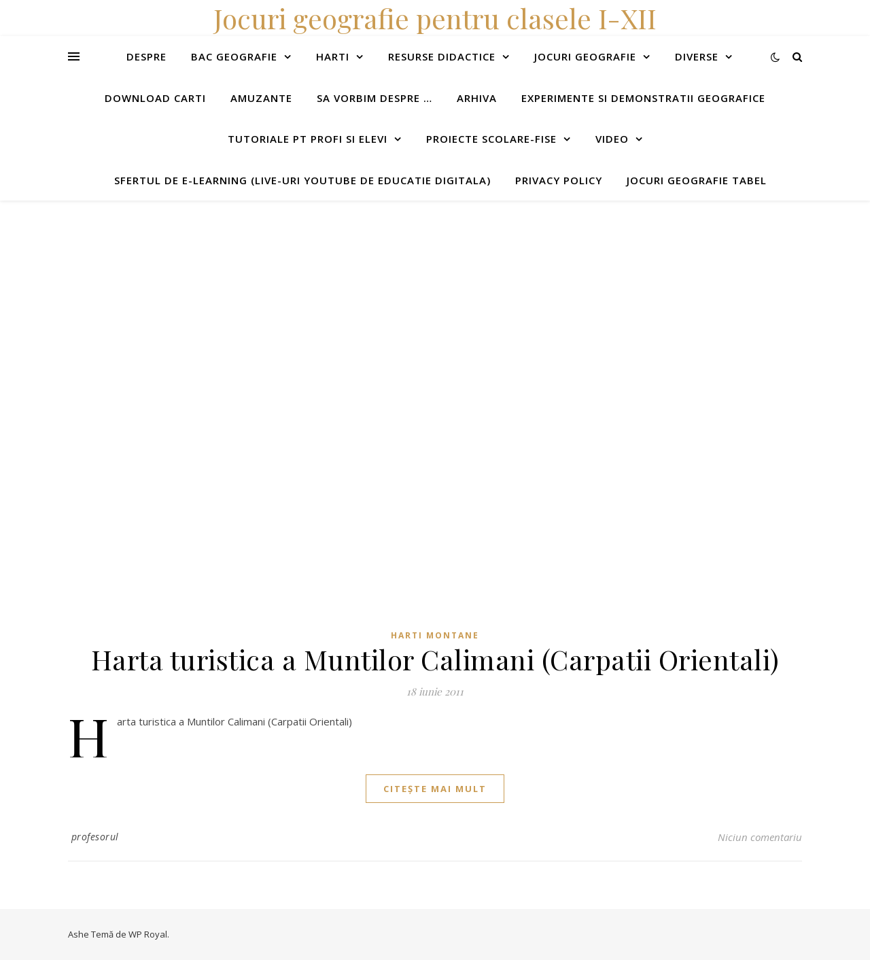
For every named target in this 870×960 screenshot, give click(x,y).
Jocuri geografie (585, 56)
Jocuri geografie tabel (697, 180)
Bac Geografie (234, 56)
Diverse (696, 56)
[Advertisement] (408, 296)
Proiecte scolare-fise (491, 138)
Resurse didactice (441, 56)
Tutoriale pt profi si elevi (307, 138)
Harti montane (435, 635)
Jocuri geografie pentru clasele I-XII (435, 18)
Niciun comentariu (760, 837)
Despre (146, 56)
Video (612, 138)
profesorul (95, 836)
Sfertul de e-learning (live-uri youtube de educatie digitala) (302, 180)
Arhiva (477, 98)
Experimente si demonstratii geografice (643, 98)
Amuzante (261, 98)
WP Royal (147, 934)
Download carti (155, 98)
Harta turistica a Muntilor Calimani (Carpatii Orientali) (435, 659)
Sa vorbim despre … (374, 98)
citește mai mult (435, 789)
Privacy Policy (558, 180)
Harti (332, 56)
